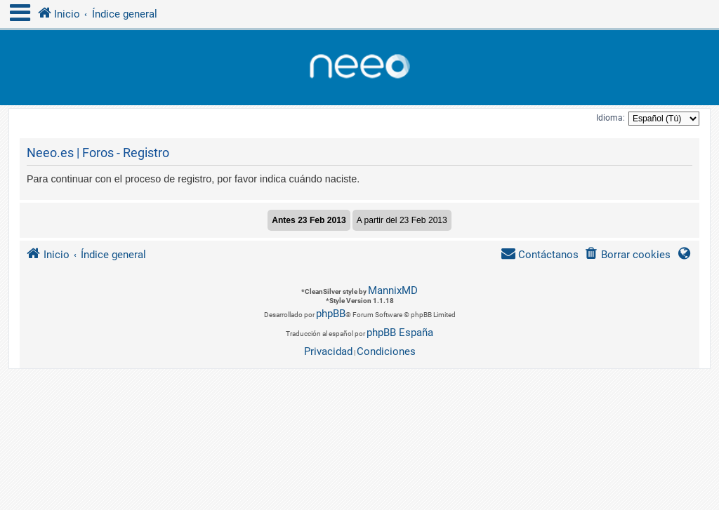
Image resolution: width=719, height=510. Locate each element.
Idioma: (610, 118)
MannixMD (393, 290)
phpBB (330, 313)
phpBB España (400, 332)
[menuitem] (627, 255)
